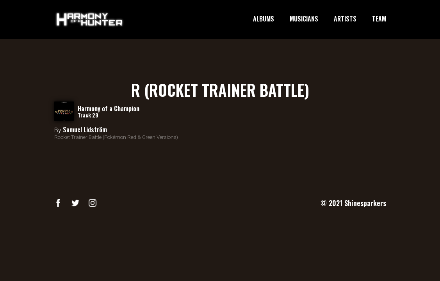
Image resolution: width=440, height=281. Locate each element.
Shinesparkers (365, 203)
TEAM (379, 19)
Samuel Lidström (85, 129)
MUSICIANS (304, 19)
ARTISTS (345, 19)
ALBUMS (263, 19)
